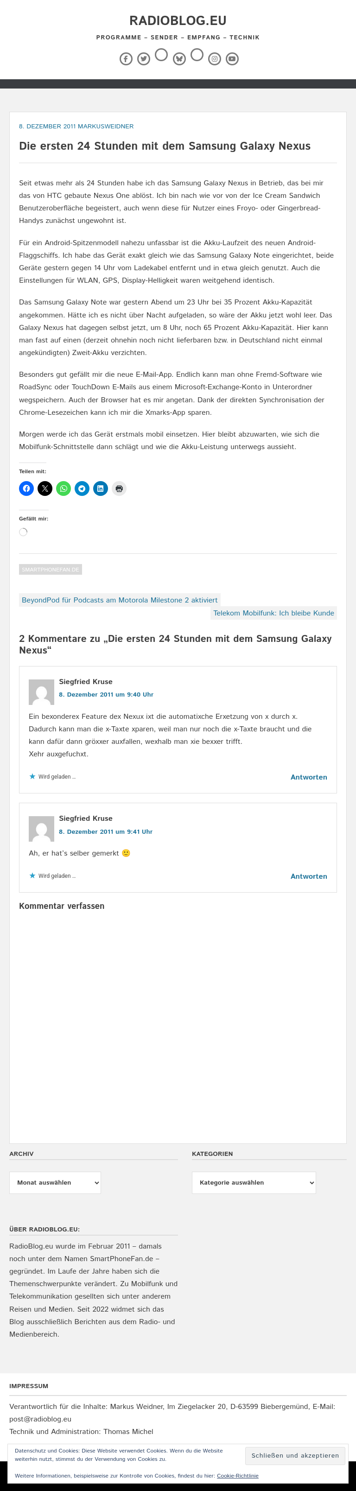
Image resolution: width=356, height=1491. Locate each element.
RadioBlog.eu (178, 21)
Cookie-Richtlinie (238, 1476)
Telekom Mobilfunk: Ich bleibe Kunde (273, 613)
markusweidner (106, 126)
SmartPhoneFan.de (50, 570)
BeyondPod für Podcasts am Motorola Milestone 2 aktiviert (120, 600)
